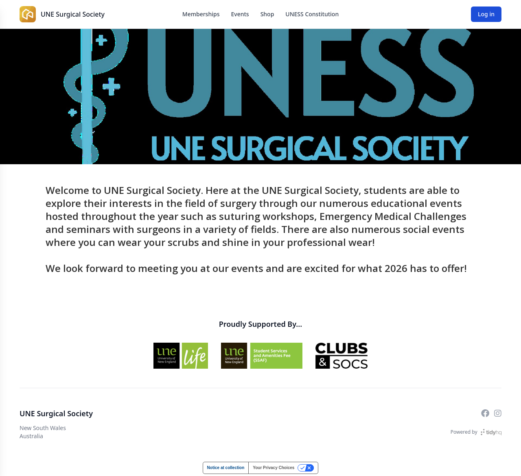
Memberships (201, 14)
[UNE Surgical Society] (28, 14)
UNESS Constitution (312, 14)
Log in (486, 14)
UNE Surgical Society (73, 14)
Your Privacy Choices (273, 467)
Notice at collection (226, 467)
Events (240, 14)
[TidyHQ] (491, 432)
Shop (267, 14)
